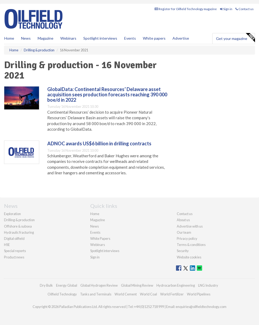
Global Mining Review (137, 285)
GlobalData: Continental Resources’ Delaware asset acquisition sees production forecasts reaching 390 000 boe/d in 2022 (107, 94)
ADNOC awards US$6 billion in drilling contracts (99, 143)
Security (183, 251)
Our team (184, 232)
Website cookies (189, 257)
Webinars (68, 38)
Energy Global (66, 285)
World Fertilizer (172, 294)
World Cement (126, 294)
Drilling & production (19, 220)
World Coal (148, 294)
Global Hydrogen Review (99, 285)
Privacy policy (187, 238)
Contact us (245, 9)
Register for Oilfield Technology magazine (186, 9)
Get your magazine (235, 37)
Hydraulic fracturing (19, 232)
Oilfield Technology (62, 294)
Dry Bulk (46, 285)
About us (183, 220)
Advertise (180, 38)
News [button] (26, 38)
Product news (14, 257)
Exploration (12, 214)
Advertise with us (190, 226)
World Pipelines (198, 294)
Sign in (226, 9)
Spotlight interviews (100, 38)
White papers (154, 38)
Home (9, 38)
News (94, 226)
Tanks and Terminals (95, 294)
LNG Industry (208, 285)
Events (130, 38)
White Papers (100, 238)
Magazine (45, 38)
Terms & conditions (191, 244)
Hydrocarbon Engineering (175, 285)
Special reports (15, 251)
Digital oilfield (14, 238)
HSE (7, 244)
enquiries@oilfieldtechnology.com (201, 307)
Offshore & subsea (18, 226)
